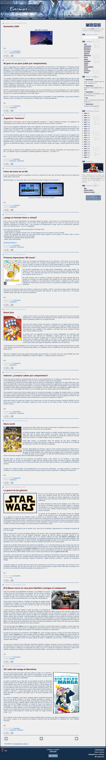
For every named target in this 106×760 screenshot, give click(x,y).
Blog (5, 18)
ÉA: (87, 97)
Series (86, 57)
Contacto (62, 18)
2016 (85, 135)
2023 (85, 120)
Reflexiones (13, 160)
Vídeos (86, 65)
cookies (92, 28)
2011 (85, 146)
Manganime (13, 730)
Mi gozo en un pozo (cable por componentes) (25, 63)
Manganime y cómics (39, 18)
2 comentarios (16, 300)
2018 (85, 131)
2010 (85, 148)
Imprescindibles (88, 66)
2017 (85, 133)
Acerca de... (87, 70)
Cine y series (25, 18)
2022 (85, 122)
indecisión (12, 67)
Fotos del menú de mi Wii (16, 171)
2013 (85, 142)
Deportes (12, 658)
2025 (85, 115)
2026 (85, 113)
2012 (85, 144)
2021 (85, 124)
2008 (85, 153)
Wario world (9, 424)
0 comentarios (16, 51)
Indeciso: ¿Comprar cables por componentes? (26, 376)
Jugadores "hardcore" (14, 118)
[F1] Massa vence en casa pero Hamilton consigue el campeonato (35, 588)
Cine (11, 577)
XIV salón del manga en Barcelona (20, 669)
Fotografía (87, 51)
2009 (85, 150)
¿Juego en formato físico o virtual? (20, 218)
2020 (85, 126)
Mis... (85, 188)
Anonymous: (89, 79)
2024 (85, 117)
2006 (85, 157)
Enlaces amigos (88, 190)
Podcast (86, 72)
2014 (85, 139)
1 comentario (16, 159)
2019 (85, 128)
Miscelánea (20, 730)
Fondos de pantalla (15, 52)
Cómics (86, 63)
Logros (86, 68)
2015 (85, 137)
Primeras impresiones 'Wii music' (19, 258)
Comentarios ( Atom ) (20, 744)
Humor (86, 59)
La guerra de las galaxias (15, 490)
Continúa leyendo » (10, 242)
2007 (85, 155)
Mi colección (53, 18)
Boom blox (9, 312)
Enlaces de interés (89, 192)
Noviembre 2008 (11, 26)
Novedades (87, 61)
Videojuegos (14, 18)
